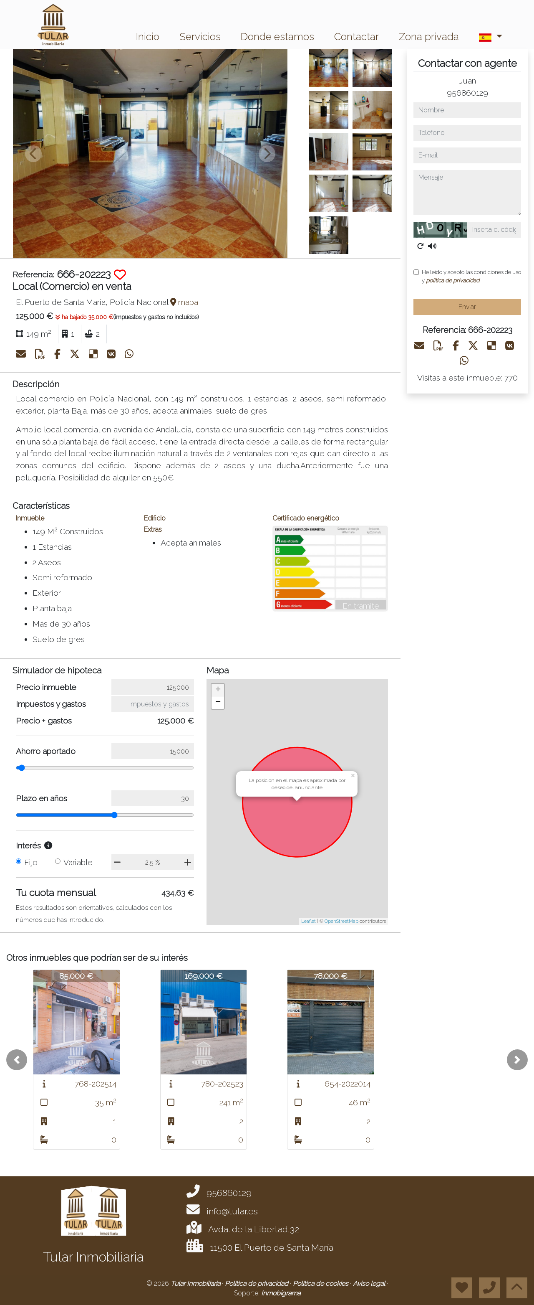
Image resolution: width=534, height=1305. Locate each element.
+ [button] (218, 690)
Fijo (31, 862)
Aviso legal (370, 1283)
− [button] (218, 702)
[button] (16, 1059)
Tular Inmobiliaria (196, 1283)
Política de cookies (321, 1283)
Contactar (356, 36)
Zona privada (429, 36)
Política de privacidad (257, 1283)
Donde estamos (277, 36)
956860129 (467, 92)
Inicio (147, 36)
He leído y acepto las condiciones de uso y (471, 276)
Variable (78, 862)
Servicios (200, 36)
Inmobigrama (280, 1293)
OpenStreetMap (341, 921)
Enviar (467, 307)
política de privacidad (452, 280)
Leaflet (308, 921)
